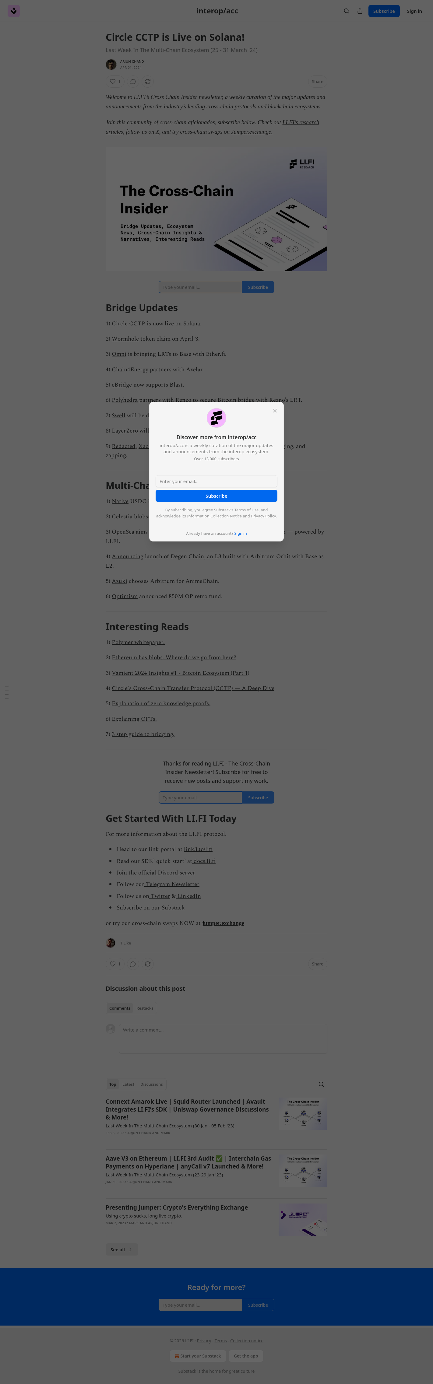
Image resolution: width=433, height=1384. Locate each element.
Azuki (119, 581)
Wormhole (125, 339)
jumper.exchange (223, 923)
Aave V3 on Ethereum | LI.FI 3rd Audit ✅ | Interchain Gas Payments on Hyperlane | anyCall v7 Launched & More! (188, 1162)
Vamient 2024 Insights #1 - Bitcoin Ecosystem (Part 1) (180, 673)
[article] (216, 1121)
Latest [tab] (128, 1084)
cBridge (122, 384)
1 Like (125, 943)
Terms (221, 1341)
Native (120, 501)
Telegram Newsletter (171, 884)
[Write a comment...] (223, 1038)
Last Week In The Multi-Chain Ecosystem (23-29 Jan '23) (164, 1175)
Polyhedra (125, 400)
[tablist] (131, 1008)
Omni (119, 354)
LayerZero (125, 430)
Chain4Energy (130, 369)
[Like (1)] (115, 81)
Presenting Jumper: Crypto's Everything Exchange (177, 1207)
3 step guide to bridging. (143, 734)
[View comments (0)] (133, 81)
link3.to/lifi (198, 849)
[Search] (346, 11)
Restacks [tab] (144, 1008)
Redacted (124, 446)
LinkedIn (188, 896)
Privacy (204, 1341)
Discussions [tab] (151, 1084)
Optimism (125, 596)
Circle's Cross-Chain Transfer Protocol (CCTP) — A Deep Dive (193, 688)
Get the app (246, 1356)
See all (122, 1249)
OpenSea (123, 531)
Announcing (127, 556)
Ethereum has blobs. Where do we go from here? (174, 657)
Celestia (122, 516)
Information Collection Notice (214, 516)
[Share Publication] (360, 11)
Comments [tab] (119, 1008)
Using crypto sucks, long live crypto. (144, 1216)
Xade (145, 446)
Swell (118, 415)
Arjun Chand (132, 61)
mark (165, 1132)
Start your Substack (197, 1356)
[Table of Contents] (6, 692)
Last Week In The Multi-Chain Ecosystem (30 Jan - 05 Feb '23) (170, 1126)
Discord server (175, 872)
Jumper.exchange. (252, 131)
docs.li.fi (204, 861)
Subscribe (384, 11)
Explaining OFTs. (134, 719)
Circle (120, 323)
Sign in (414, 11)
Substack (172, 907)
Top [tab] (112, 1084)
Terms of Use (246, 510)
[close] (275, 410)
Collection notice (246, 1341)
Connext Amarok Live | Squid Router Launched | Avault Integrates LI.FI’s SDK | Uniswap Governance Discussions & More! (187, 1109)
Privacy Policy (263, 516)
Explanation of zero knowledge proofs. (161, 703)
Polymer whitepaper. (138, 642)
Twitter (159, 896)
